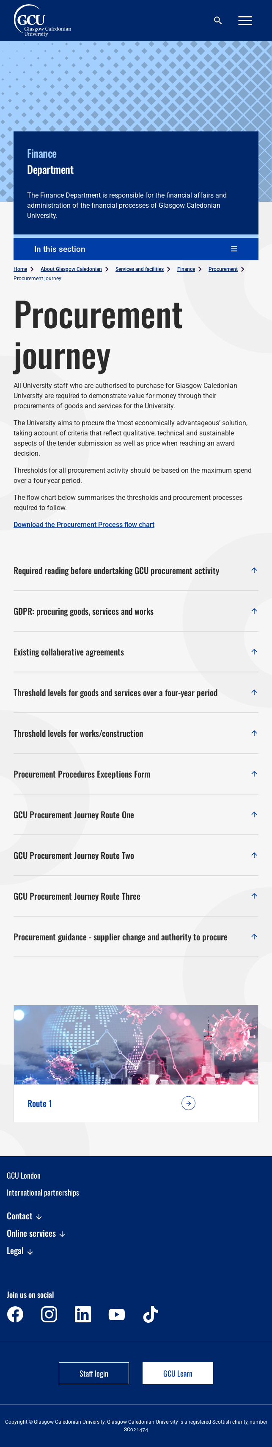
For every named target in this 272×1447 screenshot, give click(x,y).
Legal (20, 1251)
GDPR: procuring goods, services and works (136, 611)
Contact (25, 1216)
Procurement (223, 269)
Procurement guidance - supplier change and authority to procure (136, 936)
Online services (36, 1233)
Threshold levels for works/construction (136, 733)
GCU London (24, 1175)
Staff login (94, 1373)
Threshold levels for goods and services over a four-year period (136, 692)
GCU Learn (177, 1373)
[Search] (217, 20)
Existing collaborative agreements (136, 651)
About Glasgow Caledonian (71, 269)
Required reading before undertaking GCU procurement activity (136, 570)
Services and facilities (139, 269)
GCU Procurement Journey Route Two (136, 855)
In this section (59, 249)
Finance (186, 269)
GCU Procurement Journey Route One (136, 814)
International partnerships (43, 1192)
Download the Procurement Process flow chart (84, 525)
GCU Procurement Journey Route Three (136, 895)
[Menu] (244, 20)
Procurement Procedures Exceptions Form (136, 773)
